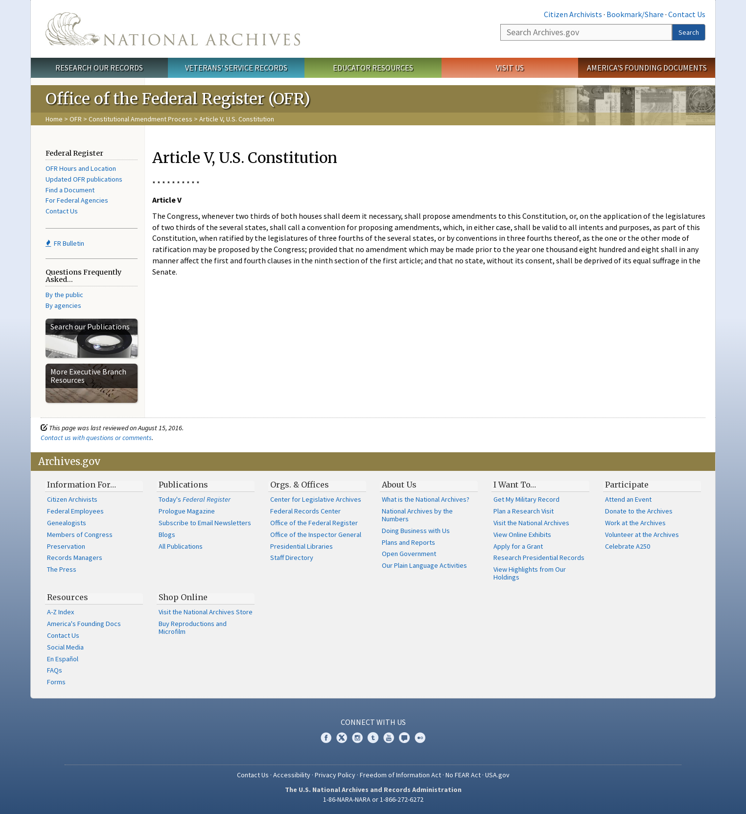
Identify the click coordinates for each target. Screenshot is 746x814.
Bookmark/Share (635, 14)
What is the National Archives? (425, 499)
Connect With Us (373, 722)
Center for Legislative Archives (315, 499)
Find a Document (70, 190)
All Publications (181, 546)
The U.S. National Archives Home (173, 29)
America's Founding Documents (647, 67)
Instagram (357, 738)
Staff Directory (291, 557)
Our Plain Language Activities (424, 565)
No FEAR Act (463, 774)
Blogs (167, 534)
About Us (399, 484)
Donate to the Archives (639, 511)
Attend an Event (628, 499)
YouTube (389, 738)
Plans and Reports (408, 542)
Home (54, 119)
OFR (76, 119)
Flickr (420, 738)
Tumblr (373, 738)
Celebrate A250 (627, 546)
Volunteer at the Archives (642, 534)
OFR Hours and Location (81, 168)
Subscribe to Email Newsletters (205, 522)
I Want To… (514, 484)
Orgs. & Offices (299, 484)
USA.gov (497, 774)
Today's (195, 499)
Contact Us (686, 14)
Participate (627, 484)
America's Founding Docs (84, 623)
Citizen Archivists (573, 14)
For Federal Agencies (77, 200)
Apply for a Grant (518, 546)
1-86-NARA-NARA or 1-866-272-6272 (373, 799)
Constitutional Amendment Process (140, 119)
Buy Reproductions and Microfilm (193, 627)
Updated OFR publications (84, 179)
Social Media (65, 647)
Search (688, 32)
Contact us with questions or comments (96, 437)
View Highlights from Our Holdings (529, 573)
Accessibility (291, 774)
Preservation (66, 546)
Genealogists (66, 522)
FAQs (54, 670)
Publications (183, 484)
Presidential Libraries (301, 546)
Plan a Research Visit (523, 511)
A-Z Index (60, 611)
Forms (56, 681)
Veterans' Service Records (236, 67)
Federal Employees (75, 511)
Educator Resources (373, 67)
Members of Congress (80, 534)
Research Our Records (99, 67)
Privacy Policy (335, 774)
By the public (64, 294)
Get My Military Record (526, 499)
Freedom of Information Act (400, 774)
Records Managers (74, 557)
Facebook (326, 738)
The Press (61, 569)
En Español (62, 658)
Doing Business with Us (416, 530)
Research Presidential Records (538, 557)
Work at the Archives (635, 522)
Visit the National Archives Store (206, 611)
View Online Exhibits (522, 534)
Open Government (409, 553)
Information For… (81, 484)
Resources (67, 597)
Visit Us (510, 67)
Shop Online (183, 597)
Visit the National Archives (531, 522)
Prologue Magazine (187, 511)
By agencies (63, 305)
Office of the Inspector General (315, 534)
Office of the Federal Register (314, 522)
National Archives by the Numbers (417, 515)
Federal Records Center (305, 511)
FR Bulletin (65, 243)
